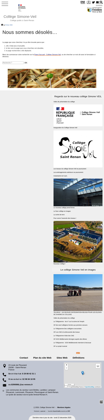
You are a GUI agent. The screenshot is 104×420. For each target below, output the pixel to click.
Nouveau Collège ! (78, 243)
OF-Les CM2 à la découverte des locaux (67, 332)
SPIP (68, 411)
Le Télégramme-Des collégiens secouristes (68, 328)
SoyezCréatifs (56, 411)
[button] (101, 2)
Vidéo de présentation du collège (64, 101)
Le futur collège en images (62, 211)
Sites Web (62, 357)
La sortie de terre (59, 214)
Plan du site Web (42, 357)
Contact (24, 357)
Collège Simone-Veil (20, 18)
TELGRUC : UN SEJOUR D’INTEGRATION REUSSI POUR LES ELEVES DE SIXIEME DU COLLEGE (78, 294)
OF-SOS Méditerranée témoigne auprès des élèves (70, 339)
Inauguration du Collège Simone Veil (78, 116)
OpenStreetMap (89, 387)
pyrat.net (43, 411)
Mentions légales (63, 407)
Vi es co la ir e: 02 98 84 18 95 (21, 379)
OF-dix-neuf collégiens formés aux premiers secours (70, 325)
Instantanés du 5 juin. (60, 176)
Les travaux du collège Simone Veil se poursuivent (78, 150)
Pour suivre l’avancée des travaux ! (65, 218)
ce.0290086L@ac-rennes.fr (20, 384)
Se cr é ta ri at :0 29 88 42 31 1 (22, 374)
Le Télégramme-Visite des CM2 (64, 335)
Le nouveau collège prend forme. (78, 193)
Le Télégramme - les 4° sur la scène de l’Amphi (69, 321)
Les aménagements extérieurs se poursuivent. (68, 172)
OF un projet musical (60, 346)
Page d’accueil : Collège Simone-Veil (47, 54)
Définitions (78, 357)
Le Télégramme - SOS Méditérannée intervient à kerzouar (72, 342)
